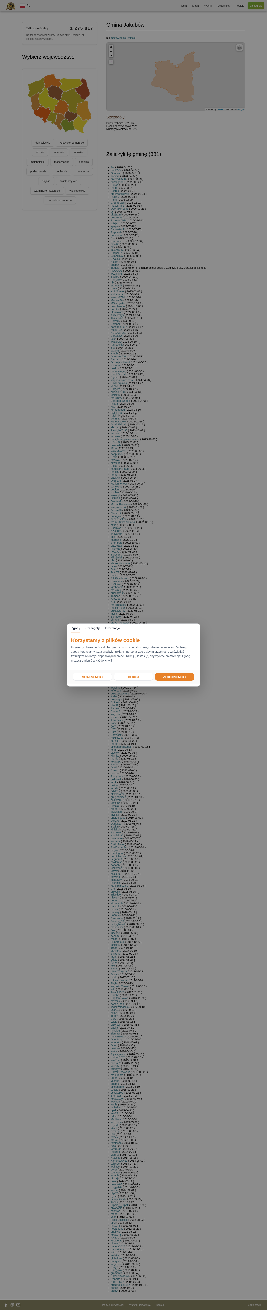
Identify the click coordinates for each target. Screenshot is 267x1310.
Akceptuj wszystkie (174, 676)
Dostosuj (133, 676)
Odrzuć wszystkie (92, 676)
